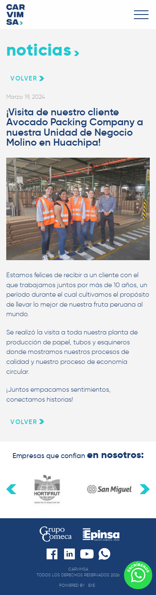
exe (91, 585)
